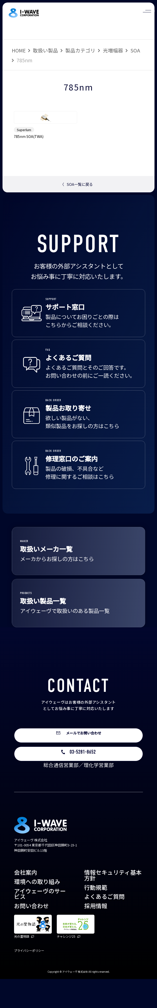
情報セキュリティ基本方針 (113, 904)
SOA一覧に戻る (76, 208)
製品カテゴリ (80, 50)
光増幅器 (113, 50)
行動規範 (95, 916)
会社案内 (25, 901)
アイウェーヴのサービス (40, 922)
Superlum (24, 154)
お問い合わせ (31, 935)
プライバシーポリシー (29, 979)
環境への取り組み (37, 910)
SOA (135, 50)
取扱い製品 (45, 50)
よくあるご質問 (104, 925)
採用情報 (95, 935)
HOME (19, 50)
